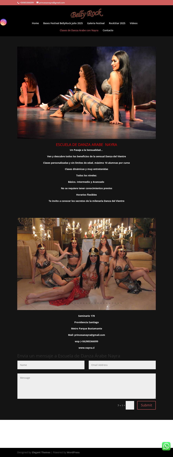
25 (121, 303)
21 (109, 303)
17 (98, 303)
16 (95, 303)
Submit (146, 405)
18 (101, 303)
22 (112, 303)
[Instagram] (3, 22)
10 (78, 303)
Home (35, 23)
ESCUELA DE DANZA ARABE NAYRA (86, 144)
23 (115, 303)
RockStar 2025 (117, 23)
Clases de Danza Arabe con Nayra (79, 30)
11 (80, 303)
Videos (134, 23)
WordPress (73, 452)
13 (86, 303)
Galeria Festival (96, 23)
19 (103, 303)
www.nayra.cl (86, 347)
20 (106, 303)
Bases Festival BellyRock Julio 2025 (63, 23)
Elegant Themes (41, 452)
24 (118, 303)
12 (83, 303)
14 (89, 303)
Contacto (108, 30)
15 (92, 303)
